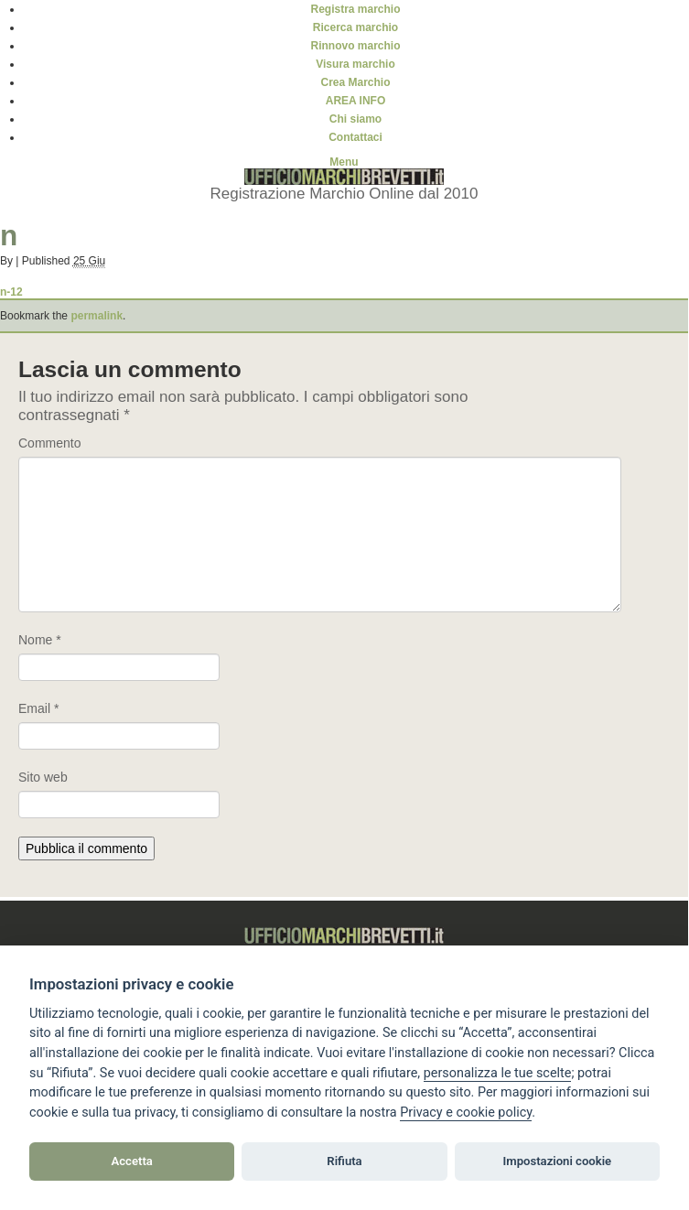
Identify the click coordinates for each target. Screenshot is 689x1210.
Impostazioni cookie (557, 1161)
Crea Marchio (355, 82)
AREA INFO (356, 100)
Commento (49, 443)
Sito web (43, 777)
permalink (96, 315)
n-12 (11, 292)
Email (38, 708)
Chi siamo (355, 119)
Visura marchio (355, 64)
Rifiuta (344, 1161)
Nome (39, 639)
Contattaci (355, 137)
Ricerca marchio (355, 27)
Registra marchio (355, 9)
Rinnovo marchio (355, 45)
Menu (343, 162)
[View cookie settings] (498, 1073)
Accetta (132, 1161)
